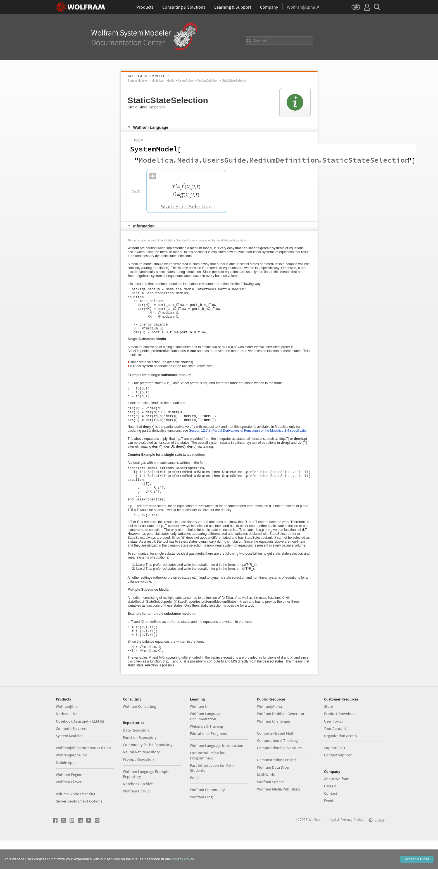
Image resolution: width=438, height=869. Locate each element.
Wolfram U (199, 734)
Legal (331, 848)
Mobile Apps (66, 791)
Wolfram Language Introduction (216, 774)
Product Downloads (340, 742)
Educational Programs (208, 761)
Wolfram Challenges (274, 749)
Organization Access (340, 764)
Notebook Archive (138, 812)
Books (195, 806)
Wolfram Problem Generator (280, 742)
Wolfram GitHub (136, 819)
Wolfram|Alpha (269, 734)
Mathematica (66, 742)
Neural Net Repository (141, 780)
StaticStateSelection (234, 80)
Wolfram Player (69, 810)
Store (328, 734)
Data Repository (136, 758)
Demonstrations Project (277, 788)
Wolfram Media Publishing (278, 817)
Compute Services (71, 756)
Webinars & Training (206, 754)
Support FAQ (334, 776)
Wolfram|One (67, 734)
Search (259, 41)
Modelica (157, 80)
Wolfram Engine (69, 803)
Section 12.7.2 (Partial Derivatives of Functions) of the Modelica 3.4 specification (249, 446)
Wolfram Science (270, 810)
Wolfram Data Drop (273, 795)
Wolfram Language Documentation (205, 745)
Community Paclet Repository (148, 773)
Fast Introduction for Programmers (207, 784)
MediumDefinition (207, 80)
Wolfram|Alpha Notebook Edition (83, 776)
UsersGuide (185, 80)
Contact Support (338, 783)
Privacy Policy (352, 848)
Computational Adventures (280, 776)
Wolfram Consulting (139, 734)
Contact (330, 821)
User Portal (333, 749)
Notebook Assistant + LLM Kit (80, 749)
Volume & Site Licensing (75, 822)
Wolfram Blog (201, 825)
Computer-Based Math (275, 761)
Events (329, 829)
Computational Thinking (277, 768)
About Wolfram (336, 807)
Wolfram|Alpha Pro (71, 783)
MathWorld (266, 803)
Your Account (335, 756)
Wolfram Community (207, 818)
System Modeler (138, 80)
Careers (330, 814)
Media (170, 80)
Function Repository (140, 765)
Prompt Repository (139, 787)
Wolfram (315, 848)
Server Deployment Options (79, 829)
